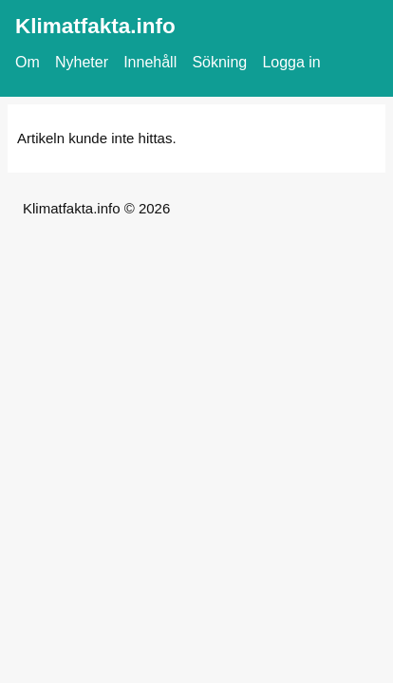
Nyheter (81, 62)
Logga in (291, 62)
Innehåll (150, 62)
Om (27, 62)
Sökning (219, 62)
